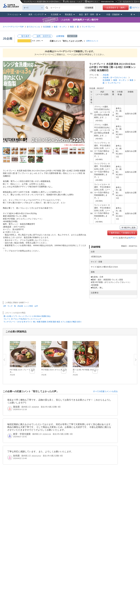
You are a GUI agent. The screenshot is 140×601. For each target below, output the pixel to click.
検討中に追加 (129, 227)
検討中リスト (93, 2)
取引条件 (25, 36)
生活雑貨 (54, 14)
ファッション (13, 14)
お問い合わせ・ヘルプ (73, 2)
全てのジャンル (33, 27)
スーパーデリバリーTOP (13, 27)
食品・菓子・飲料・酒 (88, 14)
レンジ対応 (28, 306)
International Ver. (108, 2)
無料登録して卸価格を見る (123, 233)
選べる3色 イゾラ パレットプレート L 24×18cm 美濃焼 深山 (26, 316)
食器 (72, 27)
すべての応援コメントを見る (105, 391)
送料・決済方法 (44, 36)
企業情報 (60, 36)
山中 (36, 306)
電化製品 (68, 14)
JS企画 (7, 38)
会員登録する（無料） (116, 7)
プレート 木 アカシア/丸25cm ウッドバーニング (22, 319)
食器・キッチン (60, 27)
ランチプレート (88, 27)
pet (4, 306)
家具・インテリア (36, 14)
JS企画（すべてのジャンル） (115, 77)
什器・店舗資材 (113, 14)
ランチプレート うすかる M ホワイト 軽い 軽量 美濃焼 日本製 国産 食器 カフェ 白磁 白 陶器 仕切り (42, 322)
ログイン (135, 8)
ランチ (10, 306)
